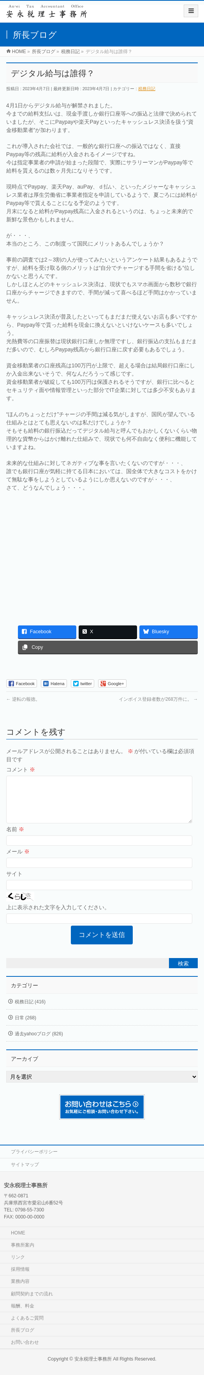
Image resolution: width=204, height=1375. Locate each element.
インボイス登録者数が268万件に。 (158, 699)
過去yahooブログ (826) (39, 1043)
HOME (18, 1233)
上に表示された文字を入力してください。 (58, 917)
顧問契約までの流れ (32, 1294)
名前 (15, 838)
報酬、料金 (22, 1306)
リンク (18, 1257)
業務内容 (20, 1281)
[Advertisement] (102, 554)
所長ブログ (22, 1330)
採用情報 (20, 1269)
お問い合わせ (25, 1342)
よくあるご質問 (27, 1318)
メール (18, 861)
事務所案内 (22, 1245)
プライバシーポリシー (34, 1151)
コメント (20, 769)
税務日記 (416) (30, 1011)
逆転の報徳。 (23, 699)
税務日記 (146, 88)
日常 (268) (25, 1027)
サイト (14, 883)
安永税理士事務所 (93, 1359)
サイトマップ (25, 1164)
